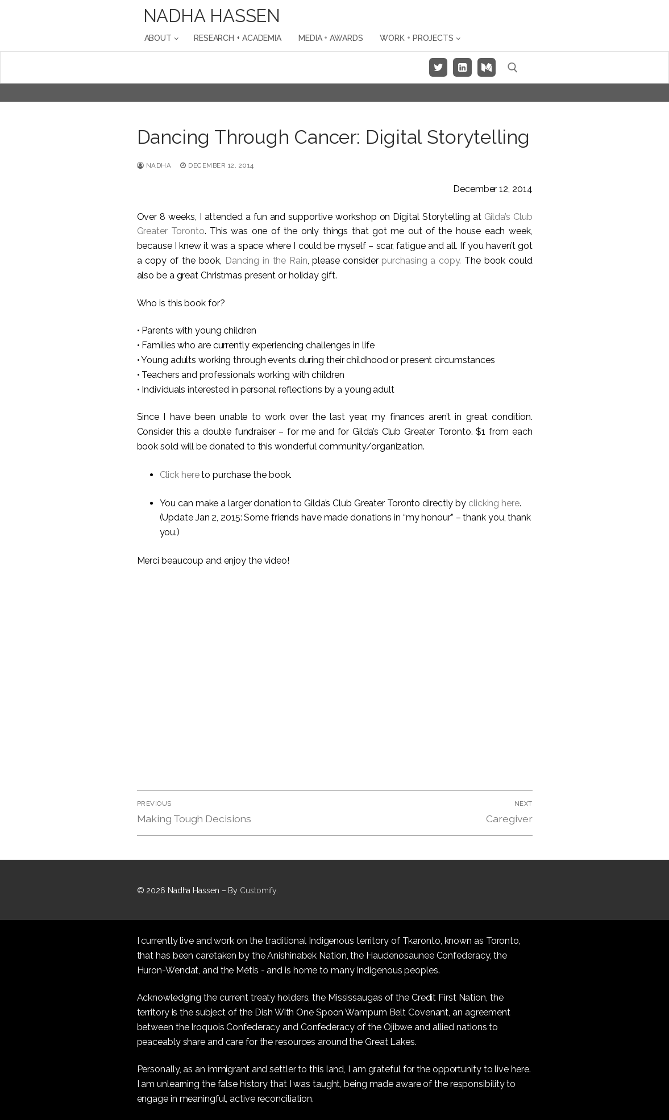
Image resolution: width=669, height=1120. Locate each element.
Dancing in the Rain (266, 260)
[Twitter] (438, 67)
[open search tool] (513, 68)
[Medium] (486, 67)
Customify (258, 890)
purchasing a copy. (422, 260)
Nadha (154, 165)
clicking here (494, 503)
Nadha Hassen (212, 16)
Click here (180, 474)
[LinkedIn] (462, 67)
